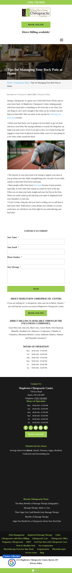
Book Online (36, 25)
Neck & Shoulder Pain (25, 546)
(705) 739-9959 (35, 2)
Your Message (14, 267)
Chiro (57, 535)
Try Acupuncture (45, 546)
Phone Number (14, 257)
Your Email (13, 247)
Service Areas (31, 553)
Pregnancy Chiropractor (12, 542)
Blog (42, 553)
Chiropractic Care (40, 538)
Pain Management (16, 535)
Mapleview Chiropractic (17, 94)
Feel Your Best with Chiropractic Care (50, 542)
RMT (28, 542)
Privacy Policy (36, 563)
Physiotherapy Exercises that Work (19, 549)
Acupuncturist (43, 549)
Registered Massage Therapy (40, 535)
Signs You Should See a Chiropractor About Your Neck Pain (37, 521)
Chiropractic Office (59, 538)
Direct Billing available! (36, 32)
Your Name (13, 237)
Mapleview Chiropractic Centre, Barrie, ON (39, 560)
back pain (38, 185)
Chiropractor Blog (43, 94)
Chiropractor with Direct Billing (15, 538)
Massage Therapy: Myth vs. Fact (37, 508)
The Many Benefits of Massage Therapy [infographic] (36, 503)
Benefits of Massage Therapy (37, 517)
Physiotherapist (59, 549)
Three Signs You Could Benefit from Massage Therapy (37, 512)
